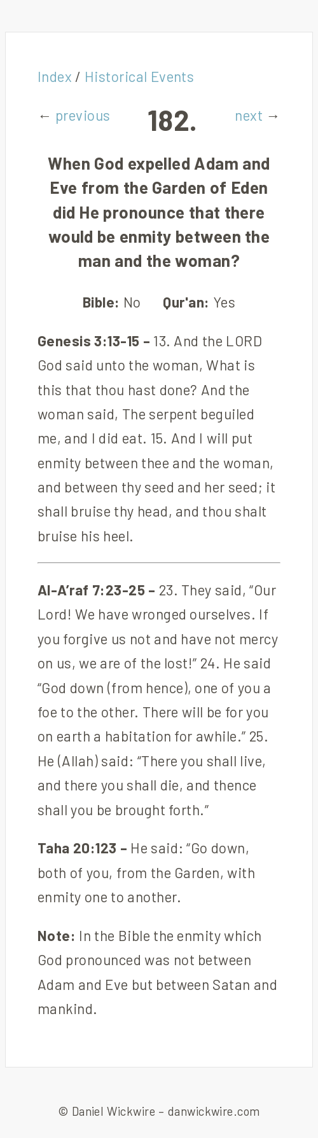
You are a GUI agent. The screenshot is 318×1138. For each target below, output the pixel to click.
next (249, 115)
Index (55, 76)
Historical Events (140, 76)
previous (83, 115)
